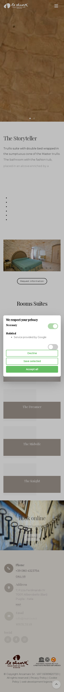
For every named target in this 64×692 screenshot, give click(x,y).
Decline (32, 353)
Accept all (32, 369)
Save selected (32, 361)
